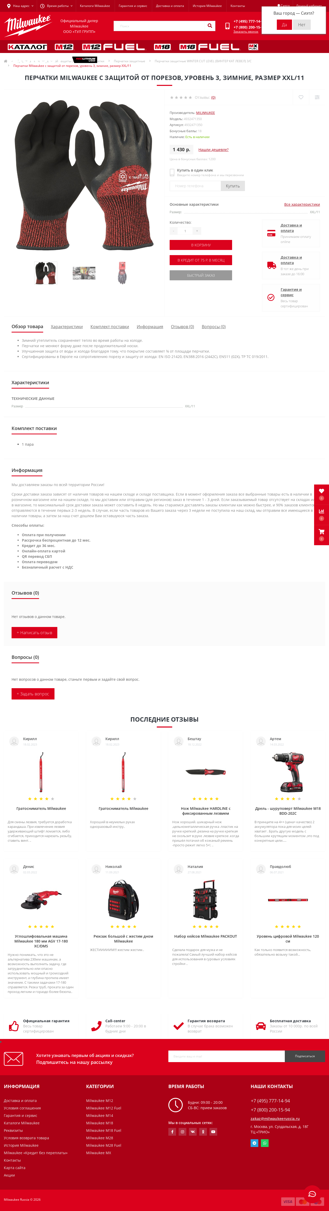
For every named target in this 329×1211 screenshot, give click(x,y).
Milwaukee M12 (99, 1100)
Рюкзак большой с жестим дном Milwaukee (123, 939)
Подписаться (305, 1056)
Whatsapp (264, 1143)
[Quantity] (185, 231)
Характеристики (67, 326)
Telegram (254, 1143)
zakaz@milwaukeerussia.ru (275, 1118)
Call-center (115, 1020)
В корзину (201, 245)
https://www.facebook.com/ (172, 1132)
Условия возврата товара (26, 1137)
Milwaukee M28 (99, 1137)
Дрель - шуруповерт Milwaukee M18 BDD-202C (288, 811)
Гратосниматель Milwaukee (41, 808)
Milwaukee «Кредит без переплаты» (36, 1152)
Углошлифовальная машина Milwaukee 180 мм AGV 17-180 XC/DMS (41, 941)
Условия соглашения (22, 1108)
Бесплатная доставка (290, 1020)
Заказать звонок (245, 31)
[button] (321, 535)
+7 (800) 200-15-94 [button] (270, 1110)
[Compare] (317, 97)
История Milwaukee (207, 6)
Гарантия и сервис (133, 6)
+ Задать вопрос (33, 694)
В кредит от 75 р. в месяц (201, 260)
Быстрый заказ (201, 275)
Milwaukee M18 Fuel (103, 1130)
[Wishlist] (301, 97)
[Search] (209, 26)
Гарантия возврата (206, 1020)
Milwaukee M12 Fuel (103, 1108)
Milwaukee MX (98, 1152)
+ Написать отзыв (34, 632)
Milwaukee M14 (99, 1115)
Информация (150, 326)
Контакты (238, 6)
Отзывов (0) (182, 326)
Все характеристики (302, 204)
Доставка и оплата (170, 6)
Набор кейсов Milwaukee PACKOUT (205, 936)
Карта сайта (14, 1167)
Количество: (180, 222)
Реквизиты (13, 1130)
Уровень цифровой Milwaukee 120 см (288, 939)
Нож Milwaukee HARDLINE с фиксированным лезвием (206, 811)
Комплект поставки (109, 326)
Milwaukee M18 (99, 1122)
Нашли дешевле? (213, 149)
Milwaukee (205, 112)
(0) (213, 97)
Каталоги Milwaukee (95, 6)
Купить (233, 186)
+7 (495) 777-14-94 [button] (270, 1101)
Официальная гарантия (46, 1020)
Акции (9, 1175)
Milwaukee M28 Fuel (103, 1145)
